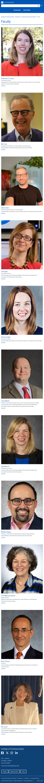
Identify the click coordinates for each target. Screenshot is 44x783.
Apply (5, 771)
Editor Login (40, 780)
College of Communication (7, 16)
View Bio (3, 85)
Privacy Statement (27, 780)
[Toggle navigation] (41, 5)
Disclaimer (20, 778)
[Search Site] (20, 5)
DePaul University (2, 2)
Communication (9, 2)
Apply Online (26, 10)
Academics (17, 16)
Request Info (17, 10)
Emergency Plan (35, 778)
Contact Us (26, 778)
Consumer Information (6, 780)
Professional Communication (28, 16)
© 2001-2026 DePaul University (8, 778)
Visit (23, 771)
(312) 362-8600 (5, 763)
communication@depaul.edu (10, 766)
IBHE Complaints (18, 780)
